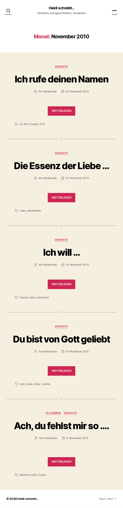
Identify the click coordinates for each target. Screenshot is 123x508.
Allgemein (53, 413)
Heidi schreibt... (61, 8)
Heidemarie (50, 91)
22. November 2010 (77, 178)
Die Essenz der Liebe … (61, 165)
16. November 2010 (77, 351)
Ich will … (61, 252)
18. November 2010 (77, 265)
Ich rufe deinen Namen (61, 79)
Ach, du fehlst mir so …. (61, 425)
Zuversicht (43, 297)
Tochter (46, 384)
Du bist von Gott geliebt (61, 339)
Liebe (23, 211)
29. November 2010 (77, 91)
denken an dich (28, 475)
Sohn (37, 384)
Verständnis (34, 211)
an (21, 124)
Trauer (42, 475)
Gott (42, 124)
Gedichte (61, 66)
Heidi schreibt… (28, 499)
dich (26, 124)
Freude (24, 297)
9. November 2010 (77, 438)
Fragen (34, 124)
